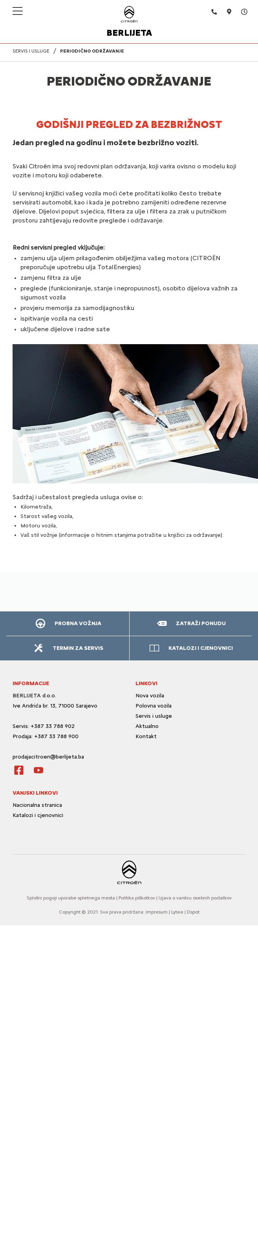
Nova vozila (149, 695)
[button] (67, 623)
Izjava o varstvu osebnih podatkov (195, 898)
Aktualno (147, 726)
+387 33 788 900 (56, 736)
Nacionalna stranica (37, 805)
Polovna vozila (153, 705)
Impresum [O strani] (157, 912)
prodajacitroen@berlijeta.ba (48, 756)
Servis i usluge (153, 716)
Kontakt (146, 736)
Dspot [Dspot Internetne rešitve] (193, 912)
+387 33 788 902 (53, 726)
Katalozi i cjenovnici (39, 815)
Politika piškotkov (137, 898)
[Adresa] (224, 11)
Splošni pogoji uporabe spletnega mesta (71, 898)
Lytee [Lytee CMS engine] (177, 912)
